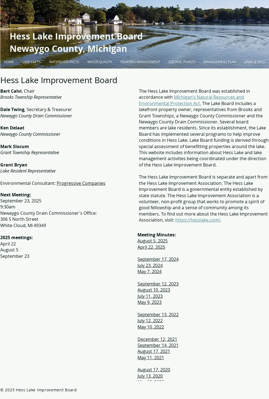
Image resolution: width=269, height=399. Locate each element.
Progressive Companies (81, 183)
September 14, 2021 (158, 345)
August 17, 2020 (154, 370)
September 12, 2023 (158, 284)
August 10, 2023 (154, 290)
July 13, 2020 (150, 376)
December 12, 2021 (157, 339)
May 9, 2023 (150, 302)
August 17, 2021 (154, 351)
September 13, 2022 (158, 315)
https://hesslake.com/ (197, 220)
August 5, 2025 (153, 241)
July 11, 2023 (150, 296)
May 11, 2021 (151, 358)
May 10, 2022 (151, 327)
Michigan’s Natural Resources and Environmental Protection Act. (191, 100)
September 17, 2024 (158, 259)
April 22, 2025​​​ (151, 247)
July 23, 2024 (150, 265)
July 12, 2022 (150, 321)
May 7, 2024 (150, 271)
